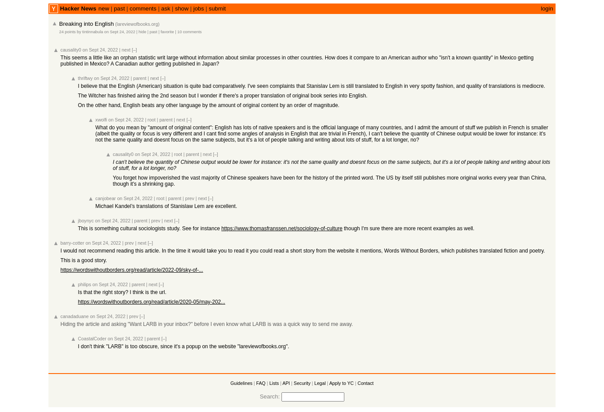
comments (143, 8)
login (547, 8)
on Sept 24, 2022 (119, 32)
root (151, 119)
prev (189, 198)
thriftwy (85, 78)
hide (142, 32)
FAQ (260, 383)
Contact (365, 383)
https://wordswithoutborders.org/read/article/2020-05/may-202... (152, 302)
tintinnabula (92, 32)
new (104, 8)
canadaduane (75, 316)
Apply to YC (341, 383)
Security (302, 383)
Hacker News (78, 8)
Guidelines (241, 383)
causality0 (71, 49)
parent (139, 78)
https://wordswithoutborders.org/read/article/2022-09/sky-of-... (132, 270)
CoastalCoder (92, 338)
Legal (320, 383)
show (182, 8)
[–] (134, 49)
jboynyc (86, 220)
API (286, 383)
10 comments (189, 32)
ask (165, 8)
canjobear (106, 198)
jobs (198, 8)
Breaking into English (86, 24)
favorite (167, 32)
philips (84, 284)
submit (217, 8)
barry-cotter (72, 243)
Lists (274, 383)
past (119, 8)
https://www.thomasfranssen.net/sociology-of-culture (281, 228)
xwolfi (101, 119)
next (126, 49)
